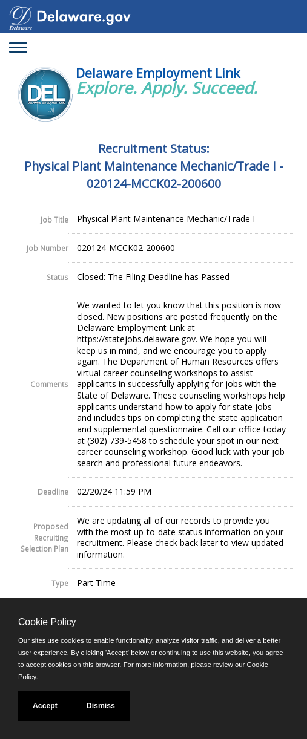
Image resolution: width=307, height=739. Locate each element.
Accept (45, 706)
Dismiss (101, 706)
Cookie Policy (47, 622)
